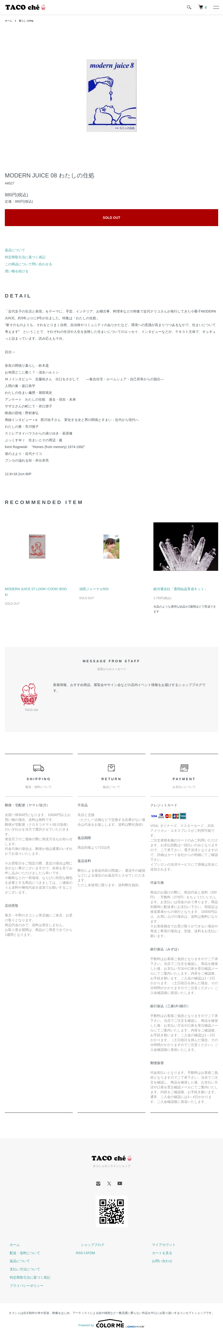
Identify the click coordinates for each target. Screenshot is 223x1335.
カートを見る (157, 1253)
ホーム (9, 20)
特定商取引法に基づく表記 (25, 257)
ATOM (90, 1253)
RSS (79, 1253)
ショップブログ (88, 1245)
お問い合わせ (157, 1261)
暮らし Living (28, 20)
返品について (15, 250)
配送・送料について (20, 1253)
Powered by (111, 1323)
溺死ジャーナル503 (93, 589)
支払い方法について (20, 1269)
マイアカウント (159, 1245)
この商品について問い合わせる (28, 264)
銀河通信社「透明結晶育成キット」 (180, 589)
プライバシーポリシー (22, 1286)
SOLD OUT (111, 218)
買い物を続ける (17, 271)
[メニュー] (216, 7)
